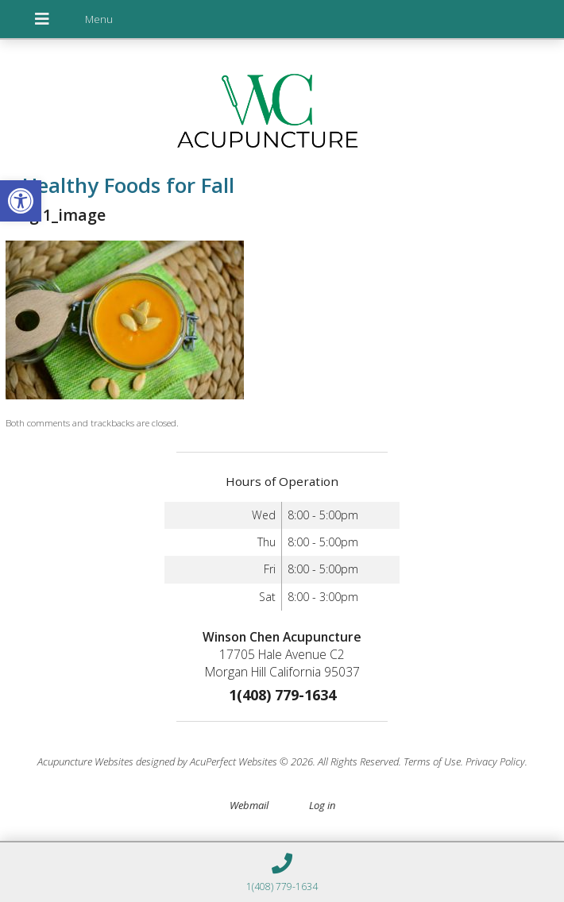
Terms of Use (432, 761)
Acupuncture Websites (85, 761)
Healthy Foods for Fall (120, 185)
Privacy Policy (495, 761)
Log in (322, 805)
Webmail (249, 805)
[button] (20, 201)
